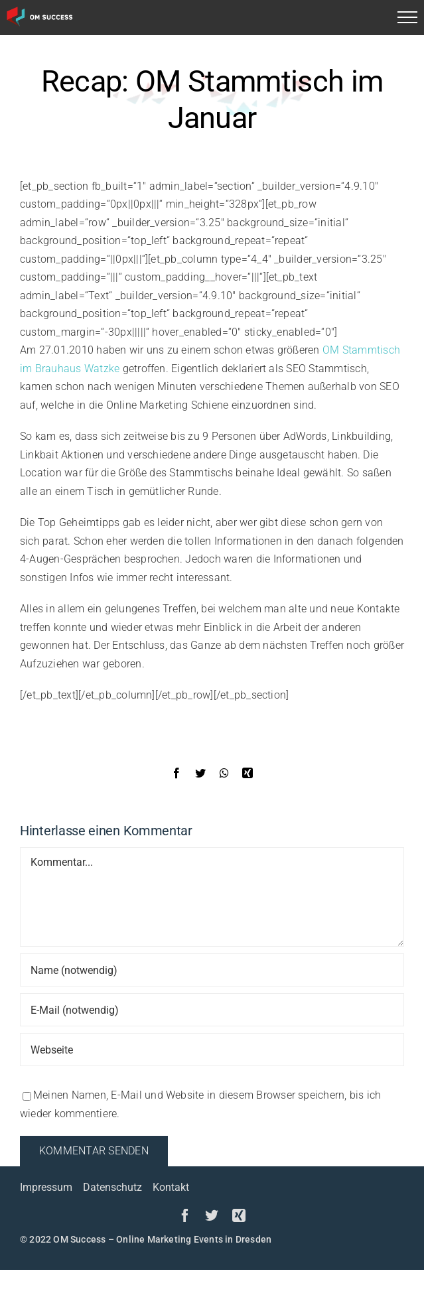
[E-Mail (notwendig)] (212, 1009)
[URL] (212, 1049)
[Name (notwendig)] (212, 970)
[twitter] (211, 1215)
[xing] (239, 1215)
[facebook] (185, 1215)
